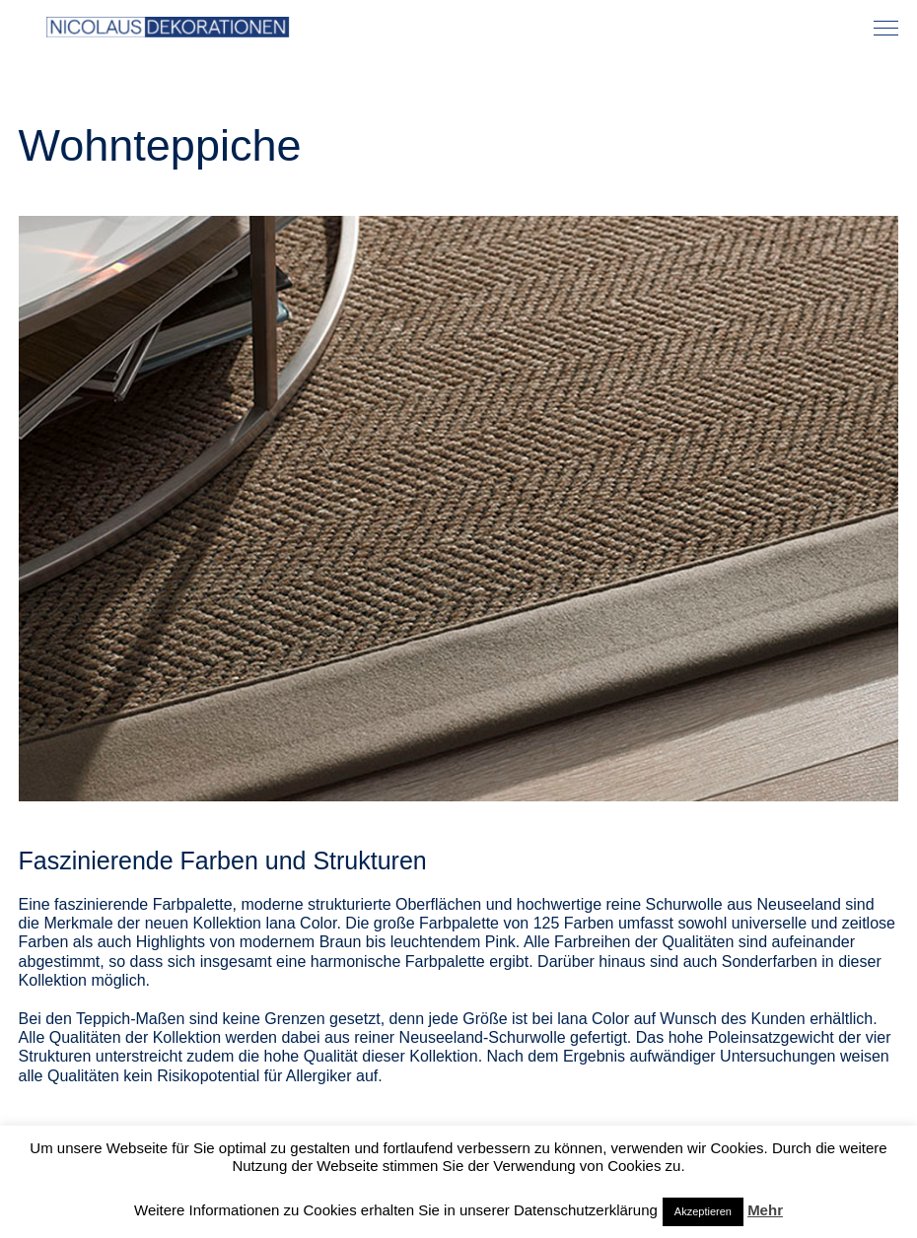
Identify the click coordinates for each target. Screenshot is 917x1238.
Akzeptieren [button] (703, 1211)
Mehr (765, 1210)
